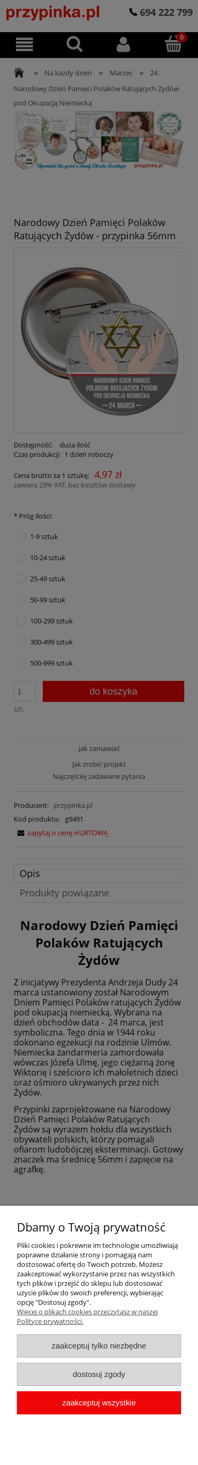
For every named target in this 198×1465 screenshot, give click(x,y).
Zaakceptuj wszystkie (99, 1402)
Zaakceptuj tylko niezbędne (99, 1345)
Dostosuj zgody (99, 1374)
